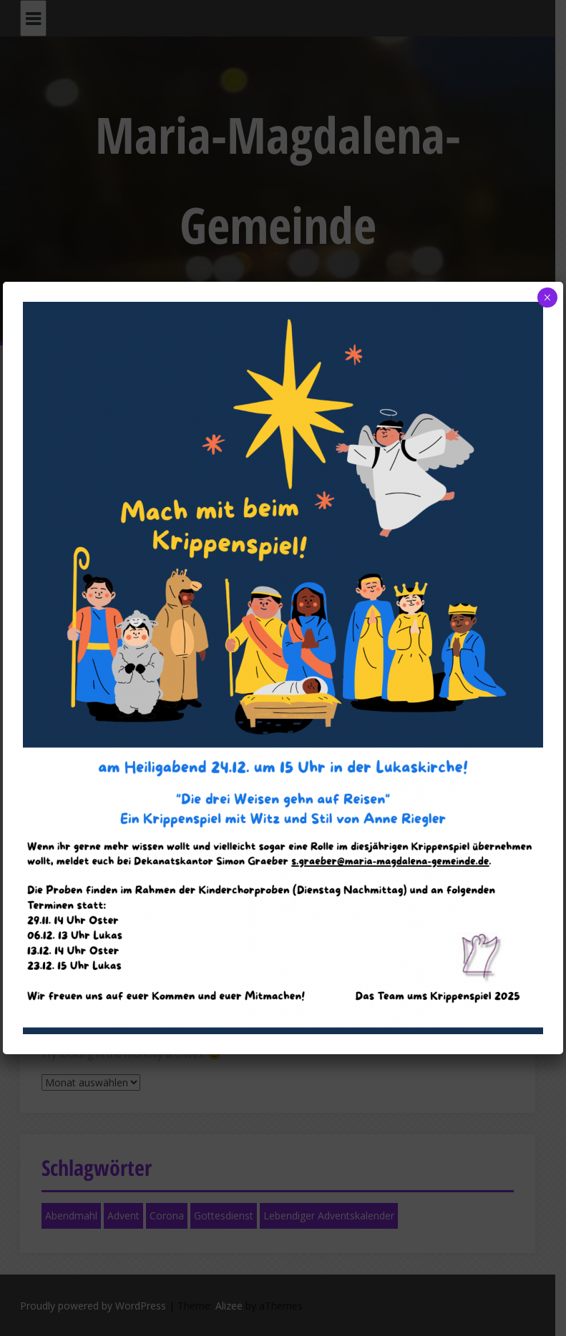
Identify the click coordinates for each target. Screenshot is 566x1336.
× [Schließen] (547, 297)
